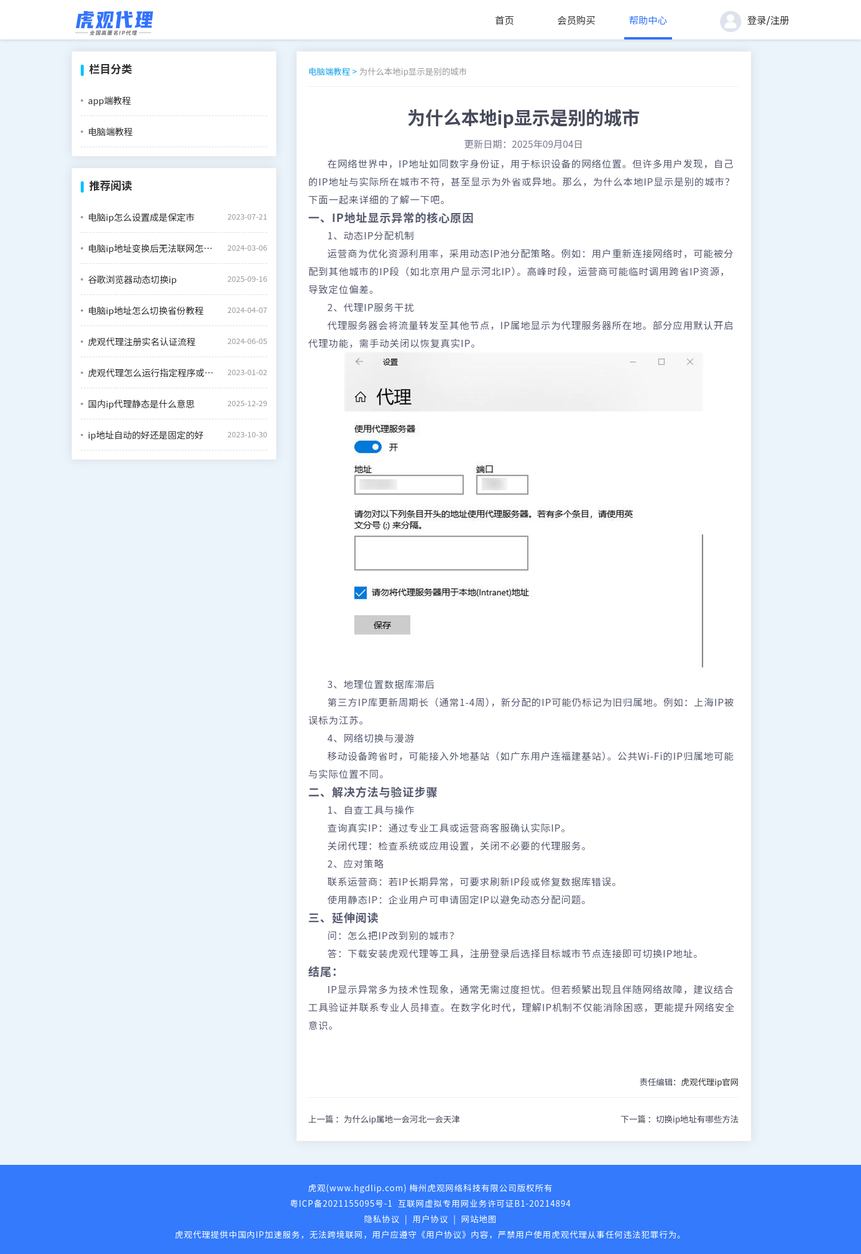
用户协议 (430, 1219)
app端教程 (109, 100)
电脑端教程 (110, 131)
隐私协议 (382, 1219)
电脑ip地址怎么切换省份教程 (145, 310)
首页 (504, 20)
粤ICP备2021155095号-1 (341, 1203)
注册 (779, 20)
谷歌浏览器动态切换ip (132, 279)
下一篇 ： (680, 1119)
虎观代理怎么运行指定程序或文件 (153, 372)
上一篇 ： (384, 1119)
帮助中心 (648, 20)
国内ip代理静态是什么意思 (141, 403)
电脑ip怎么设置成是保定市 (141, 217)
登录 (757, 20)
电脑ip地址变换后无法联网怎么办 (153, 248)
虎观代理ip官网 (710, 1082)
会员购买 (576, 20)
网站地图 (479, 1219)
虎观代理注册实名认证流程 (142, 341)
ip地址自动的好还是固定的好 (145, 434)
